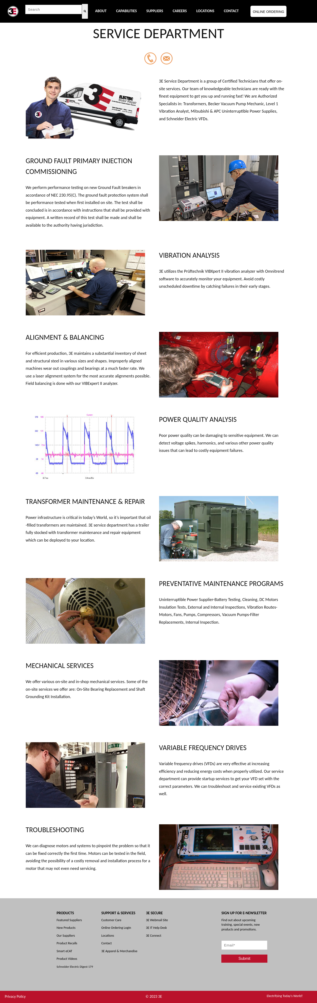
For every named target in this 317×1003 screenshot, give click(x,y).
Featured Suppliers (69, 920)
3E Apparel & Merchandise (119, 951)
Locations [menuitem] (205, 11)
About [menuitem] (101, 11)
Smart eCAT (64, 951)
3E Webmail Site (157, 920)
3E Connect (153, 936)
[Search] (85, 11)
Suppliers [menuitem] (154, 11)
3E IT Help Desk (156, 928)
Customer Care (111, 920)
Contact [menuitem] (231, 11)
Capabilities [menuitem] (126, 11)
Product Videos (67, 959)
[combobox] (53, 9)
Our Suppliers (66, 936)
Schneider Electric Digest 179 (75, 966)
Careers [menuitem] (180, 11)
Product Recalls (67, 943)
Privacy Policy (15, 996)
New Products (66, 928)
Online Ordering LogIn (116, 928)
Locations (107, 936)
